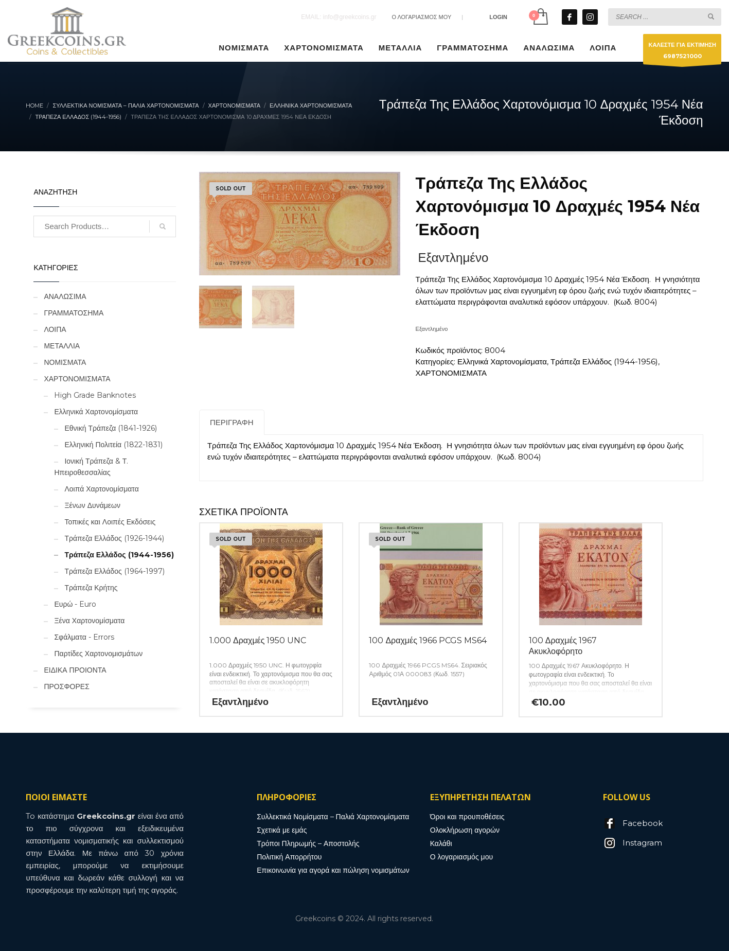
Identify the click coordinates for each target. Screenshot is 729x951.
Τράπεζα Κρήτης (90, 587)
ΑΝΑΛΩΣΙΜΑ (65, 296)
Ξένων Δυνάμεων (92, 505)
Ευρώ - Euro (75, 604)
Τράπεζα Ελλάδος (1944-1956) (604, 361)
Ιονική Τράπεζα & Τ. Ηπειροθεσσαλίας (91, 466)
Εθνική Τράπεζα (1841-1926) (110, 428)
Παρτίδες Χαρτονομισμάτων (98, 653)
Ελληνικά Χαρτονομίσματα (502, 361)
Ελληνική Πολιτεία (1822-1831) (113, 444)
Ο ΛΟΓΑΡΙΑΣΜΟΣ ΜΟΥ (421, 17)
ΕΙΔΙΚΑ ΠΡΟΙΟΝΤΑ (75, 670)
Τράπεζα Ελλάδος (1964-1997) (114, 571)
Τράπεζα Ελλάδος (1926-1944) (114, 538)
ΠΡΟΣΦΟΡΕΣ (66, 686)
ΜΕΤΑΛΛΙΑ (62, 345)
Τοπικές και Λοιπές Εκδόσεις (109, 521)
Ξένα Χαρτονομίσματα (89, 620)
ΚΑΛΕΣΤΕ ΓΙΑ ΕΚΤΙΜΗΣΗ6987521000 (682, 52)
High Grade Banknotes (95, 395)
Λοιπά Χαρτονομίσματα (101, 489)
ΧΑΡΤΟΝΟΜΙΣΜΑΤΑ (451, 373)
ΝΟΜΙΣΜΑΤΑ (65, 362)
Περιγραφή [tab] (232, 422)
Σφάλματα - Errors (84, 637)
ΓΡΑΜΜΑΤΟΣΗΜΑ (73, 313)
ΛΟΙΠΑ (55, 329)
